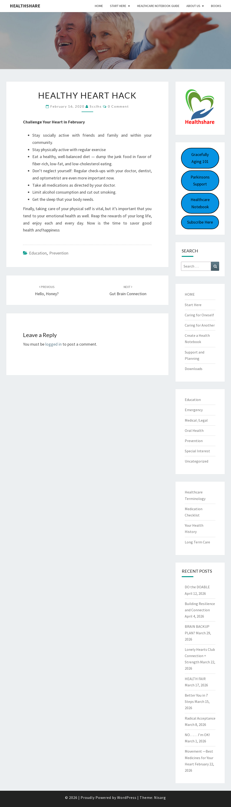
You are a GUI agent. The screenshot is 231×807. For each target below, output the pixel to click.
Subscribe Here (200, 222)
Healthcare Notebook (200, 203)
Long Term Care (197, 542)
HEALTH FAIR (195, 678)
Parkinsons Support (200, 180)
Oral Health (194, 430)
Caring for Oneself (199, 315)
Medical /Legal (196, 420)
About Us (193, 6)
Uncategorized (196, 461)
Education (38, 253)
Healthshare (25, 6)
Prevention (58, 253)
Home (99, 6)
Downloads (193, 368)
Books (216, 6)
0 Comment (118, 106)
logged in (53, 344)
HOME (190, 294)
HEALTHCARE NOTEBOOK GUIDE (158, 6)
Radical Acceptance (200, 718)
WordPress (126, 797)
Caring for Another (200, 325)
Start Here (118, 6)
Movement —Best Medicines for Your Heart (199, 757)
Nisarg (160, 797)
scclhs (96, 106)
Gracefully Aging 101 (200, 158)
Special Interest (197, 451)
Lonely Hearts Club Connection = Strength (200, 655)
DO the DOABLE (197, 587)
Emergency (194, 409)
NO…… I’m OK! (197, 734)
